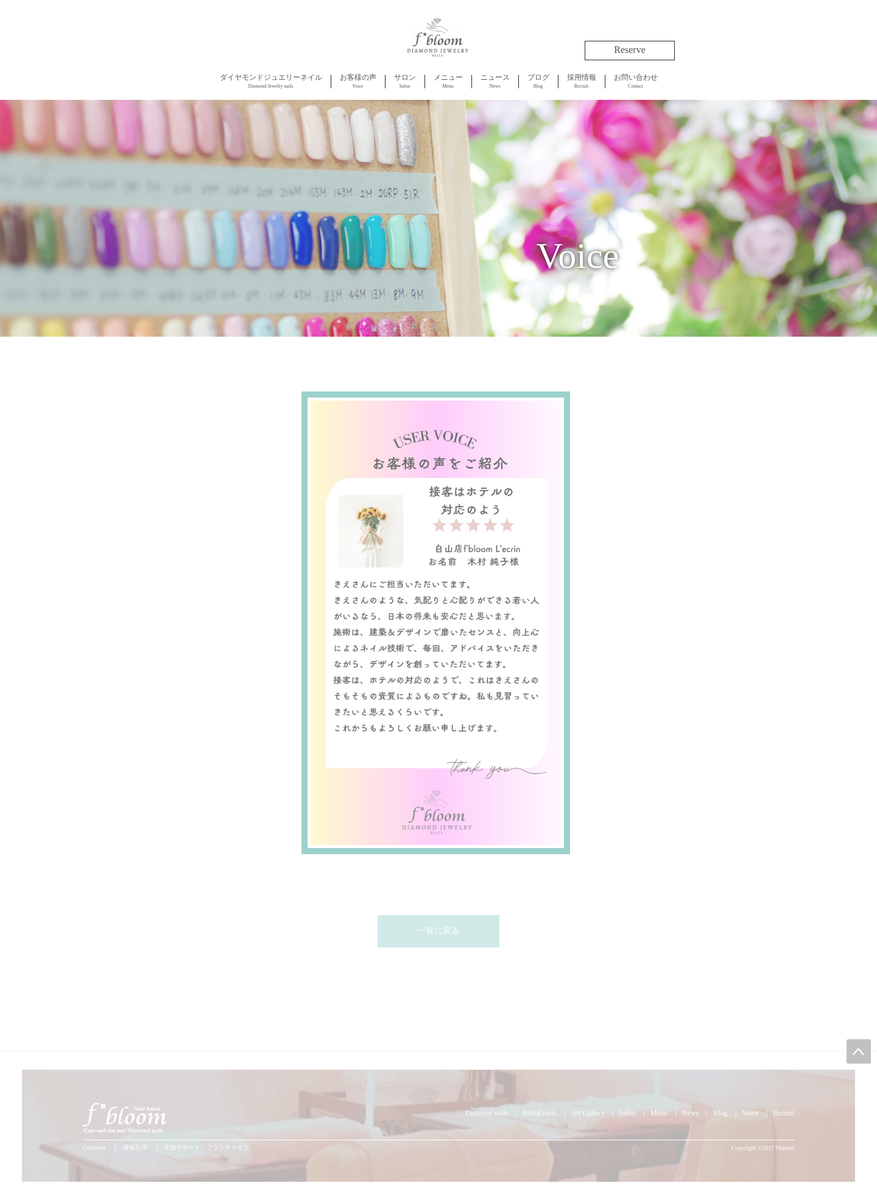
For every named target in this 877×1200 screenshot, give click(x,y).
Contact (636, 80)
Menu (448, 80)
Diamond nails (486, 1113)
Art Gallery (588, 1113)
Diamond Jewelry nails (271, 80)
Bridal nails (540, 1113)
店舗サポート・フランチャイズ (206, 1147)
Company (94, 1147)
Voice (358, 80)
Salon (405, 80)
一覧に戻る (438, 930)
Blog (538, 80)
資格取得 (135, 1147)
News (495, 80)
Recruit (581, 80)
